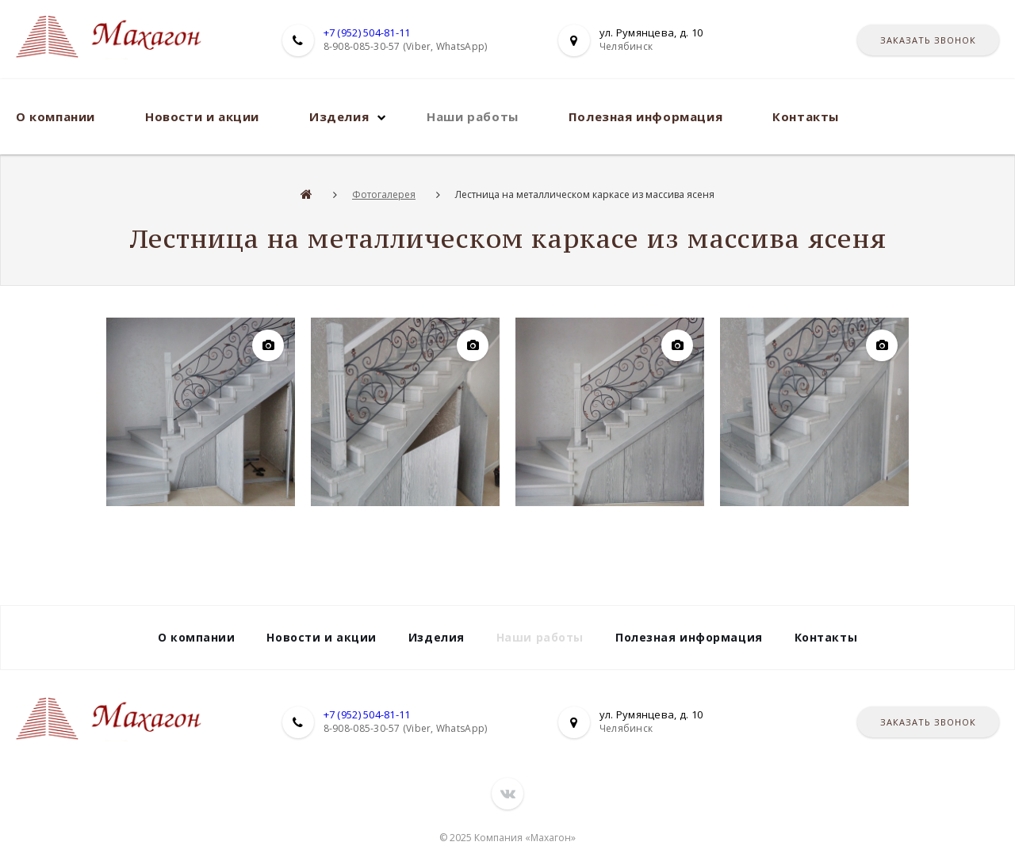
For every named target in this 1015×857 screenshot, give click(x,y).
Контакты (805, 116)
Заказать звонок (928, 40)
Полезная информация (645, 116)
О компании (55, 116)
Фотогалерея (384, 194)
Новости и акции (202, 116)
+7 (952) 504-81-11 (367, 32)
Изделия (339, 116)
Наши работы (473, 116)
